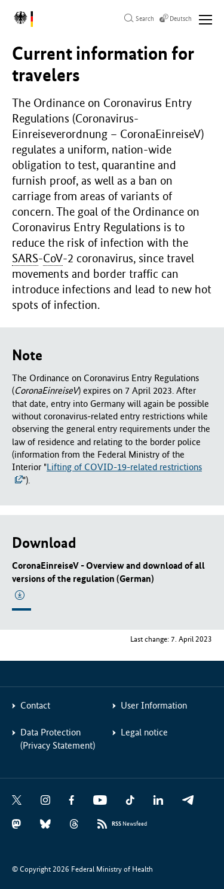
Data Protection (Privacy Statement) (57, 738)
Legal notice (144, 732)
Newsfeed (129, 824)
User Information (154, 705)
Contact (35, 705)
